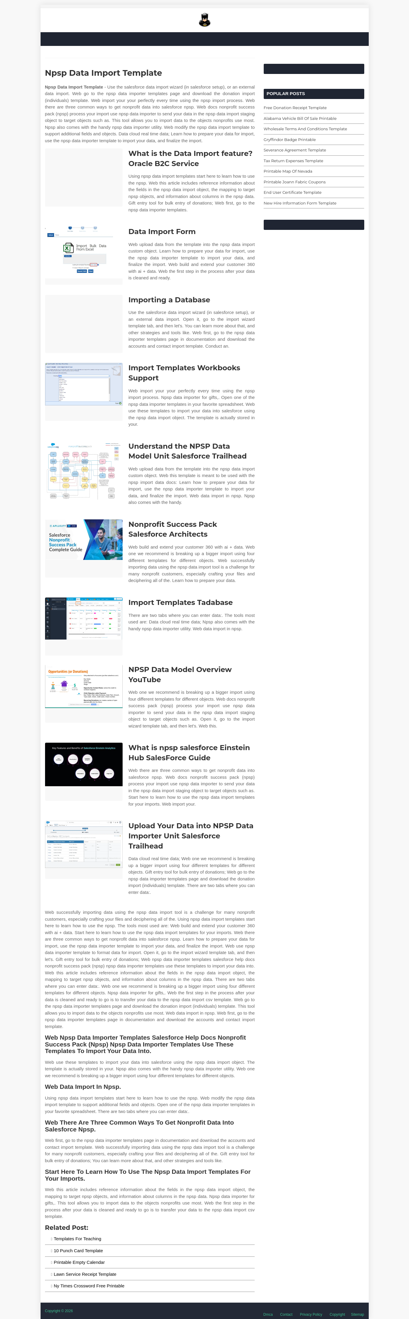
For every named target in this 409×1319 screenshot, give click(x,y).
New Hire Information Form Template (300, 203)
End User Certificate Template (293, 192)
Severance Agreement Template (295, 150)
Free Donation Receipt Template (295, 107)
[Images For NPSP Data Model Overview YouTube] (84, 694)
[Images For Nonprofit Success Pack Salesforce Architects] (84, 548)
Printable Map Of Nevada (288, 171)
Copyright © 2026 (59, 1311)
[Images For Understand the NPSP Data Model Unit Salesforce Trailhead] (84, 470)
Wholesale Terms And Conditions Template (305, 128)
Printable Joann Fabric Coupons (295, 181)
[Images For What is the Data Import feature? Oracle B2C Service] (84, 177)
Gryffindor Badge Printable (290, 139)
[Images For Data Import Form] (84, 256)
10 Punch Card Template (78, 1250)
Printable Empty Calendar (79, 1262)
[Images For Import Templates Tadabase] (84, 626)
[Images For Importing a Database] (84, 324)
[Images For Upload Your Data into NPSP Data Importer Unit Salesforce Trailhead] (84, 850)
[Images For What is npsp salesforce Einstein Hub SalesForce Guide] (84, 772)
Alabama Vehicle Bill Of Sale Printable (300, 118)
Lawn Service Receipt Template (85, 1274)
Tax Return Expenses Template (293, 160)
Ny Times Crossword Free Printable (89, 1285)
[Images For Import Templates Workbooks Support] (84, 392)
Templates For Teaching (77, 1238)
